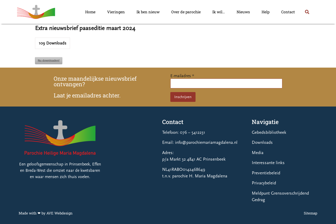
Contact (288, 11)
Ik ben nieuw (148, 11)
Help (266, 11)
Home (90, 11)
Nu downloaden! (49, 60)
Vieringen (116, 11)
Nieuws (243, 11)
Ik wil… (218, 11)
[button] (307, 12)
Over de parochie (186, 11)
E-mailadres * (182, 75)
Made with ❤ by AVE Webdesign (46, 213)
